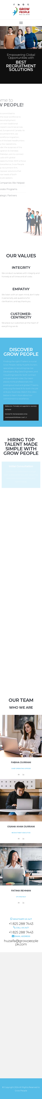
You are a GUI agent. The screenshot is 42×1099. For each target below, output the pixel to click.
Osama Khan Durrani (21, 826)
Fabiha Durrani (21, 762)
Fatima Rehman (21, 890)
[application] (21, 412)
